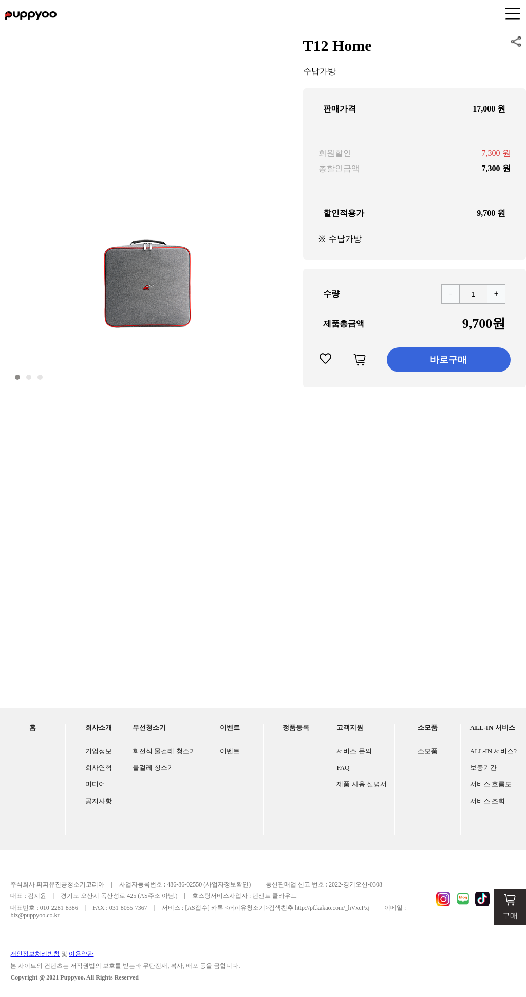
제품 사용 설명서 (361, 784)
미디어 (95, 784)
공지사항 (98, 801)
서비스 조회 (487, 801)
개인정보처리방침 (35, 953)
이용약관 (81, 953)
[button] (17, 377)
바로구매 (448, 360)
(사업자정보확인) (227, 884)
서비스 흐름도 (491, 784)
